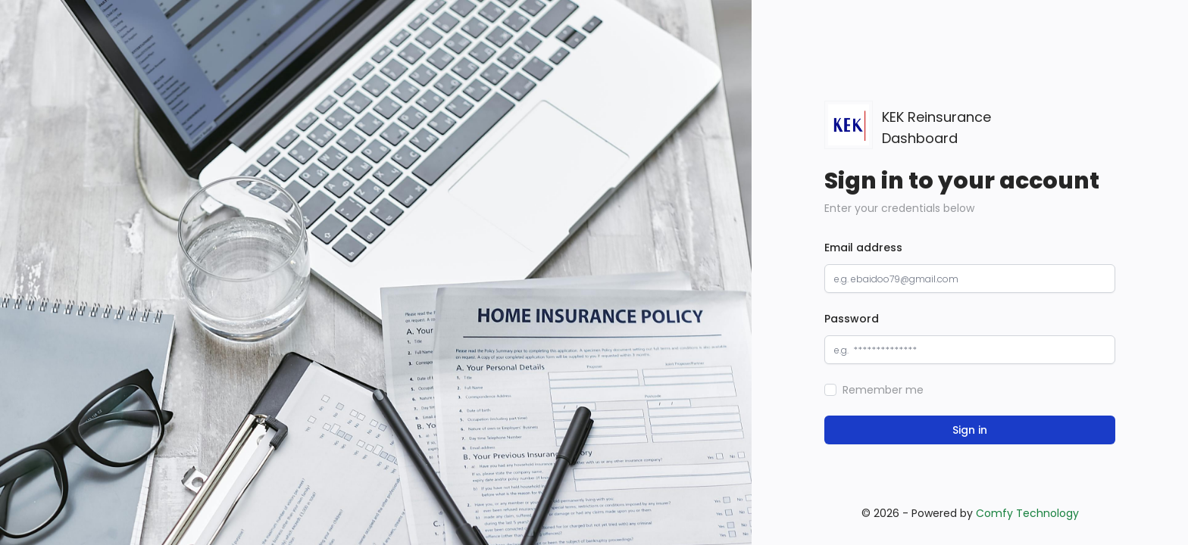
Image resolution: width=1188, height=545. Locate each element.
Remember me (883, 389)
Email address (863, 247)
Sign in (969, 430)
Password (851, 318)
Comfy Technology (1027, 513)
